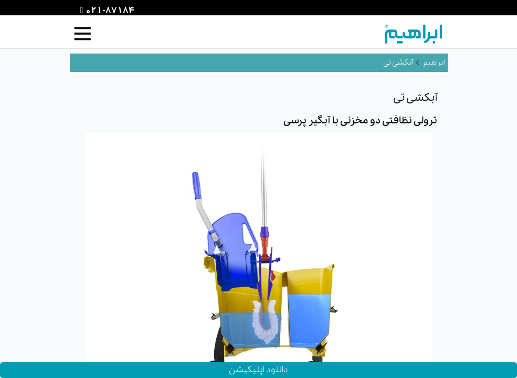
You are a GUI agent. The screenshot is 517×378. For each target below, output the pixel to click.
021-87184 (108, 11)
